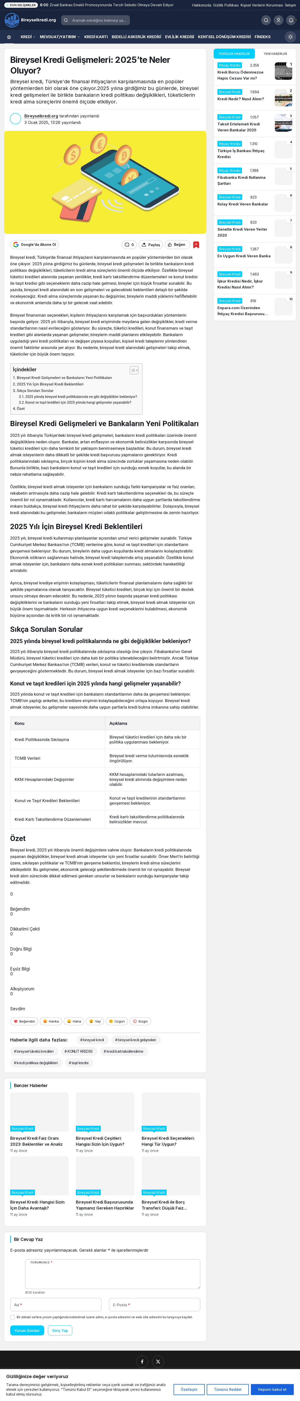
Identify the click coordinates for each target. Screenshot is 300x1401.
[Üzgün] (116, 1021)
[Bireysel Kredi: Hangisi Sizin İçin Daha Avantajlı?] (39, 1186)
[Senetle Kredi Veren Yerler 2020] (255, 229)
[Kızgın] (140, 1021)
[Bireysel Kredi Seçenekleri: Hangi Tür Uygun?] (171, 1122)
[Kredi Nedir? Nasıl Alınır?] (255, 97)
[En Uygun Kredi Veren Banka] (255, 254)
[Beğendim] (24, 1021)
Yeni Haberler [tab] (275, 54)
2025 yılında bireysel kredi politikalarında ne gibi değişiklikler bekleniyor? (81, 396)
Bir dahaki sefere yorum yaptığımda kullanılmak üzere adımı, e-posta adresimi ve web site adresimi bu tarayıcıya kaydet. (105, 1317)
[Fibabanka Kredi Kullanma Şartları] (255, 177)
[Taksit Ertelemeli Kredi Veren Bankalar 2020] (255, 123)
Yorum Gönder (27, 1330)
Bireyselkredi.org (41, 115)
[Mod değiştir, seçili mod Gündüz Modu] (290, 36)
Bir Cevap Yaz (28, 1239)
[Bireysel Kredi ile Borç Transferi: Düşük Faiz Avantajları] (171, 1186)
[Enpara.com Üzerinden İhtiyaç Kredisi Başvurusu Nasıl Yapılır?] (255, 307)
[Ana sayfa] (9, 36)
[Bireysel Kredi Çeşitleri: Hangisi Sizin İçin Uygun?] (105, 1122)
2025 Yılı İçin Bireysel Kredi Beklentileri (50, 384)
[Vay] (95, 1021)
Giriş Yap (60, 1330)
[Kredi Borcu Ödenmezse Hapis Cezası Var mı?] (255, 72)
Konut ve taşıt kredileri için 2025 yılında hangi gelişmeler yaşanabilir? (78, 402)
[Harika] (51, 1021)
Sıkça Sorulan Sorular (35, 390)
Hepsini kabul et (272, 1389)
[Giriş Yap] (279, 20)
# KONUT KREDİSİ (79, 1051)
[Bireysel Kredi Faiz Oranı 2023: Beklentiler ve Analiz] (39, 1122)
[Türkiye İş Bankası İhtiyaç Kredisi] (255, 150)
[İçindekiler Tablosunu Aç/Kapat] (131, 370)
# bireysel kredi (92, 1039)
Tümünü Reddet (228, 1389)
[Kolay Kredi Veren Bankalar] (255, 202)
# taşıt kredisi (79, 1062)
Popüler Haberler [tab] (234, 54)
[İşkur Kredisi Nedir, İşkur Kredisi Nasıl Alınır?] (255, 281)
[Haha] (74, 1021)
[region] (150, 1385)
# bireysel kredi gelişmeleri (135, 1039)
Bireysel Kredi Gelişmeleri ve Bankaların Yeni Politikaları (64, 377)
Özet (21, 408)
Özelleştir (189, 1389)
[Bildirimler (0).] (291, 20)
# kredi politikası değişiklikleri (36, 1062)
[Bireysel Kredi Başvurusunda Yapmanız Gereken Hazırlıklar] (105, 1186)
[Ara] (266, 20)
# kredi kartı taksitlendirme (123, 1051)
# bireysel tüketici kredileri (34, 1051)
